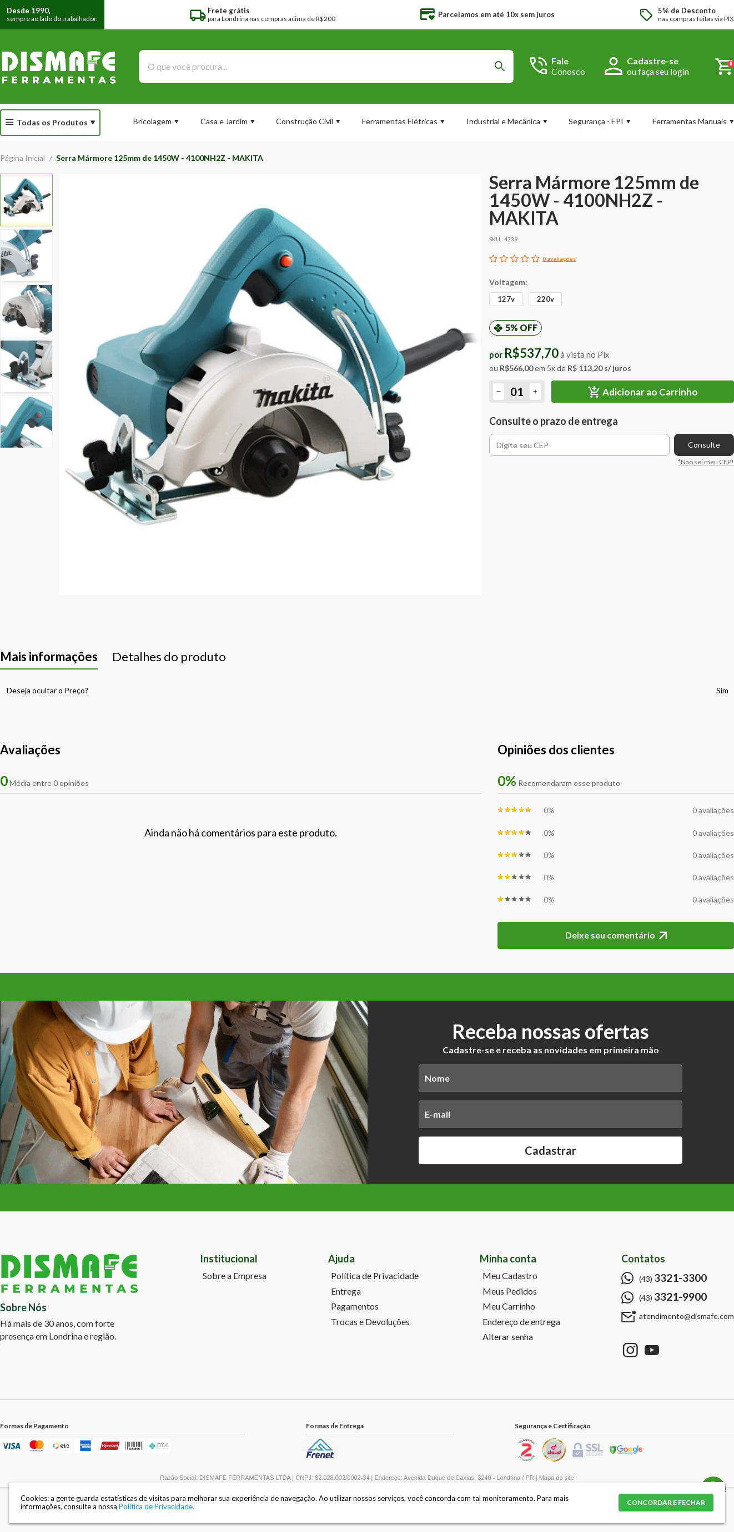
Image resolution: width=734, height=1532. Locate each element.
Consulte (704, 444)
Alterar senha (507, 1337)
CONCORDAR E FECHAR (666, 1502)
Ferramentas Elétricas (400, 121)
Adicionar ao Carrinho (650, 392)
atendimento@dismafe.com (686, 1316)
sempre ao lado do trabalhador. (52, 15)
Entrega (346, 1291)
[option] (26, 200)
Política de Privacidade (375, 1276)
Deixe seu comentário (610, 935)
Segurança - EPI (596, 121)
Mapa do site (556, 1477)
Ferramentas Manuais (689, 121)
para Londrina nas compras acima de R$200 (271, 15)
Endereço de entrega (521, 1322)
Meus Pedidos (509, 1291)
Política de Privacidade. (156, 1506)
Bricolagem (152, 121)
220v (545, 299)
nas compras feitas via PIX (696, 15)
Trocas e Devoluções (370, 1322)
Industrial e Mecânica (503, 121)
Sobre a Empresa (235, 1276)
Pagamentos (355, 1306)
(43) (673, 1278)
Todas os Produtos (52, 122)
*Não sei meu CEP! (706, 462)
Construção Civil (304, 121)
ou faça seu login (658, 71)
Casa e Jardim (224, 121)
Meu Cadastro (509, 1276)
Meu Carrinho (508, 1306)
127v (506, 299)
